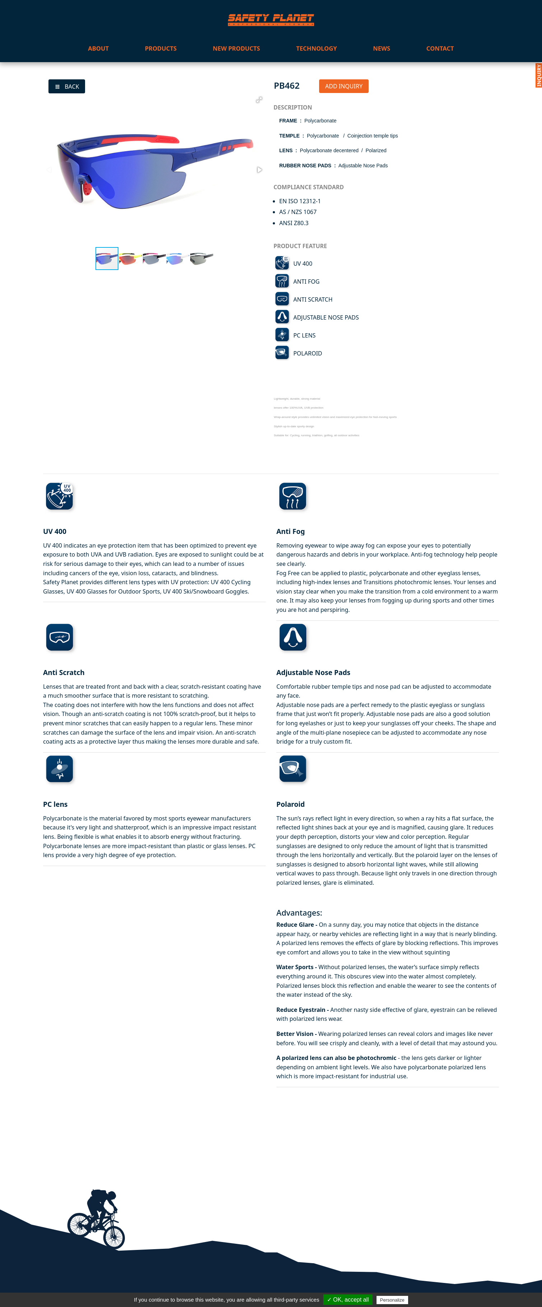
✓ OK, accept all (348, 1300)
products (161, 48)
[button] (259, 100)
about (98, 48)
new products (236, 48)
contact (440, 48)
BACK (67, 86)
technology (316, 48)
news (381, 48)
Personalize (392, 1300)
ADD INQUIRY (344, 86)
